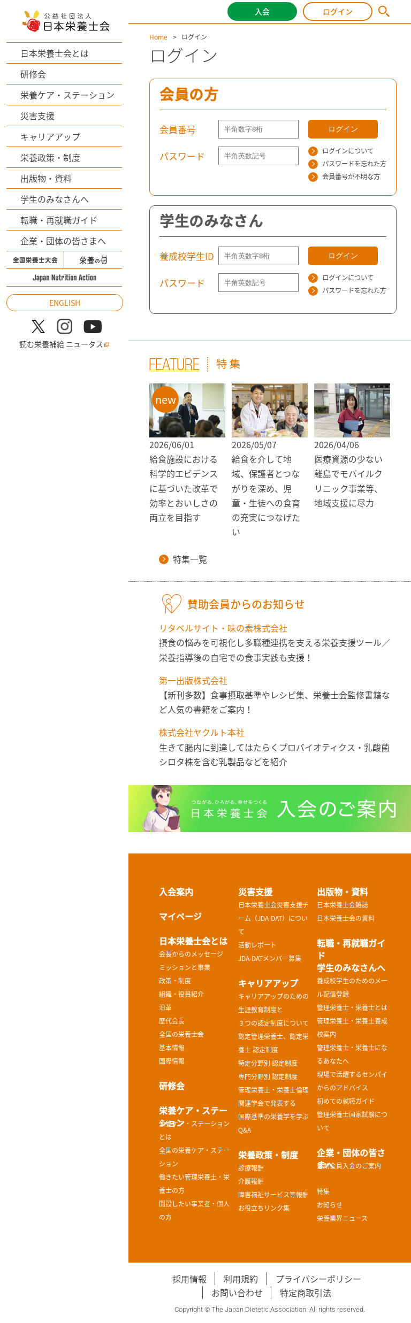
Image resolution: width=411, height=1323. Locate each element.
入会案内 (176, 891)
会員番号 (177, 129)
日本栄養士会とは (54, 53)
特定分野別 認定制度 (268, 1063)
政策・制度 (175, 981)
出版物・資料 (46, 178)
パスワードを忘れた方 (347, 163)
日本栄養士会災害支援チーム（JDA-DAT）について (273, 918)
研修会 (33, 73)
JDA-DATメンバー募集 (269, 958)
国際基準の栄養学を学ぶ (273, 1116)
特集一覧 (183, 558)
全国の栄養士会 (181, 1034)
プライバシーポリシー (318, 1278)
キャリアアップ (50, 136)
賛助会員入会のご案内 (349, 1166)
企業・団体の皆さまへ (63, 240)
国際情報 (172, 1061)
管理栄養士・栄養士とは (352, 1007)
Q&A (244, 1130)
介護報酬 (251, 1181)
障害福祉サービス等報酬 (273, 1194)
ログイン (338, 11)
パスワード (182, 156)
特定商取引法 (305, 1292)
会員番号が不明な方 (344, 176)
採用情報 (189, 1278)
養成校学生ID (186, 256)
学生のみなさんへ (54, 199)
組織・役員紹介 (181, 994)
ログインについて (341, 151)
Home (158, 37)
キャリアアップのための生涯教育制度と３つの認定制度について (273, 1009)
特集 (323, 1191)
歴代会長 (172, 1021)
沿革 (165, 1007)
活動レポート (257, 945)
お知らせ (329, 1205)
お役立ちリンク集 (264, 1208)
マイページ (180, 916)
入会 (262, 11)
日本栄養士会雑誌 (342, 905)
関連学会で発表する (267, 1103)
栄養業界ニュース (342, 1218)
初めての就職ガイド (346, 1101)
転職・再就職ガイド (58, 219)
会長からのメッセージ (191, 954)
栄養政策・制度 (50, 157)
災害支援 (37, 115)
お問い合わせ (237, 1292)
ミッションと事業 (184, 967)
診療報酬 (251, 1168)
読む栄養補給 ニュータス (64, 344)
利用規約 (241, 1278)
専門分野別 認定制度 (268, 1076)
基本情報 (172, 1047)
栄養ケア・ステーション (67, 94)
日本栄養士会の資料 (346, 918)
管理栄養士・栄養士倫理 (273, 1090)
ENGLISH (64, 302)
